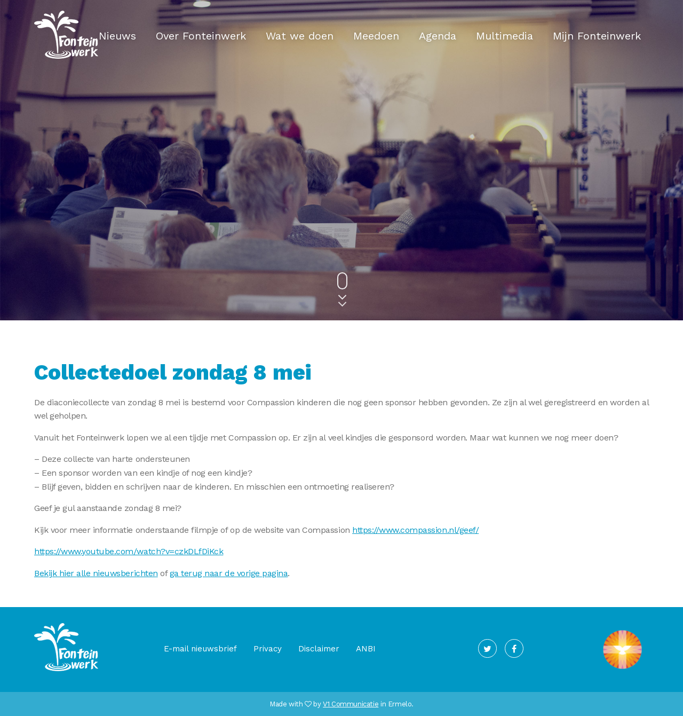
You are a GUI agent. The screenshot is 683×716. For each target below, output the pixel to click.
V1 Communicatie (350, 704)
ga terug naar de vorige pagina (229, 573)
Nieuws (117, 35)
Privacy (267, 649)
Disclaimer (318, 649)
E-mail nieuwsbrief (200, 649)
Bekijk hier (55, 573)
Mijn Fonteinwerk (597, 35)
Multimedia (504, 35)
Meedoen (376, 35)
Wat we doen (299, 35)
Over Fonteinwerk (201, 35)
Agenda (437, 35)
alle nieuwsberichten (116, 573)
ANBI (366, 649)
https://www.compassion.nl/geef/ (415, 530)
